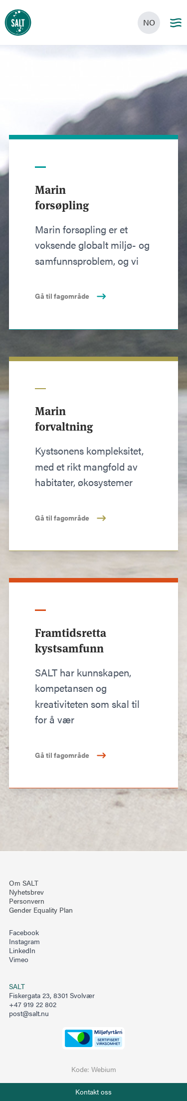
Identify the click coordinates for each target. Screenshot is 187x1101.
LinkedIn (22, 950)
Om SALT (23, 883)
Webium (103, 1069)
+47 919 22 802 (32, 1004)
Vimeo (18, 959)
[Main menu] (176, 22)
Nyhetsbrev (26, 892)
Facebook (24, 932)
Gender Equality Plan (41, 910)
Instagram (24, 941)
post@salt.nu (29, 1013)
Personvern (26, 901)
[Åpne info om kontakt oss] (93, 1092)
